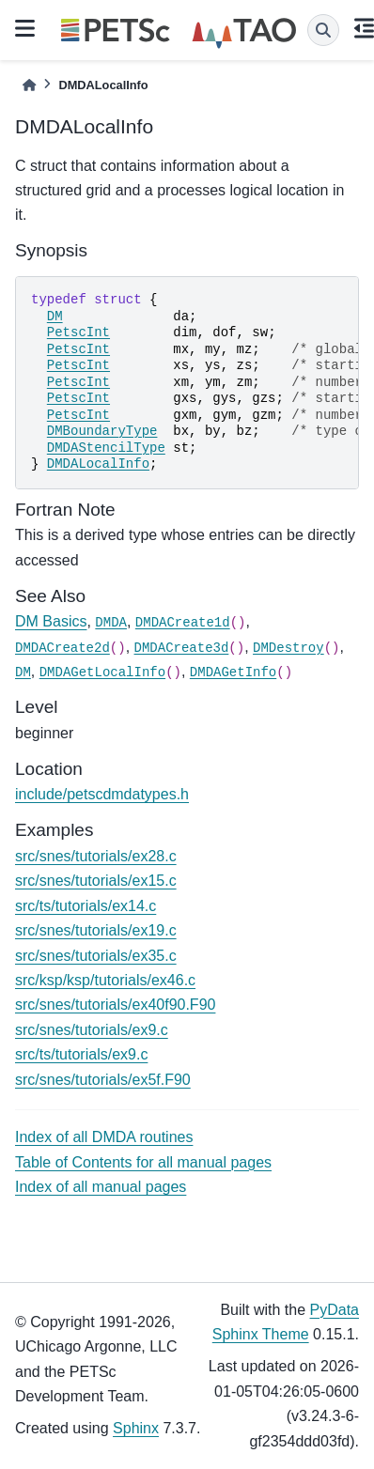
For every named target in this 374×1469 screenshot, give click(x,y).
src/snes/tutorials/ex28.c (96, 856)
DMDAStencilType (106, 448)
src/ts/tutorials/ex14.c (85, 906)
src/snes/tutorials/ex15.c (96, 881)
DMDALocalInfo (98, 464)
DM (55, 316)
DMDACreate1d (182, 622)
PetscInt (78, 332)
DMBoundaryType (102, 431)
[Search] (323, 30)
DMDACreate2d (62, 648)
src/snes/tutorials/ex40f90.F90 (115, 1005)
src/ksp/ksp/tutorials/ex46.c (105, 980)
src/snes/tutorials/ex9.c (91, 1030)
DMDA (111, 622)
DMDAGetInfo (233, 672)
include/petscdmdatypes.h (102, 794)
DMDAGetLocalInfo (102, 672)
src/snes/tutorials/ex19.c (96, 930)
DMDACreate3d (181, 648)
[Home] (29, 85)
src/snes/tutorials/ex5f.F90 (103, 1080)
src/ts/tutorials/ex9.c (81, 1054)
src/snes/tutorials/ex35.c (96, 956)
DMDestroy (288, 648)
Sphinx (136, 1428)
